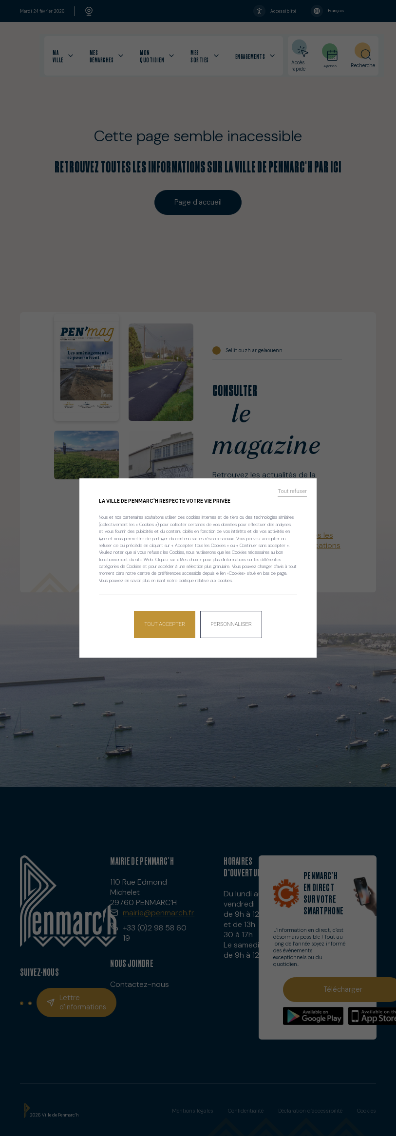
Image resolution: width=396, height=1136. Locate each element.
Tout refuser (295, 494)
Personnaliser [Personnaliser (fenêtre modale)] (230, 621)
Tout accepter (166, 621)
